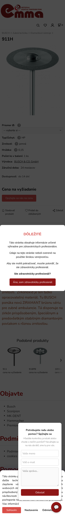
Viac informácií (10, 504)
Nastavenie (31, 510)
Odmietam (48, 510)
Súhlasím (11, 510)
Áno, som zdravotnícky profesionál (32, 282)
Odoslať (39, 492)
